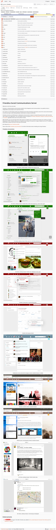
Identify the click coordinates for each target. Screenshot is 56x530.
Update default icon (21, 37)
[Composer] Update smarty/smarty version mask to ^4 (27, 67)
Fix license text (20, 83)
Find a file (11, 16)
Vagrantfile (4, 93)
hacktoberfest (12, 11)
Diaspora (42, 116)
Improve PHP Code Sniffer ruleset (24, 87)
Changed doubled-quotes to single (24, 27)
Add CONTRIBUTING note (22, 71)
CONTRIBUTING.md (6, 71)
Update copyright (21, 81)
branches (21, 13)
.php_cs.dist (4, 61)
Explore (6, 1)
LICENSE (4, 83)
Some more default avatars (22, 33)
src (3, 41)
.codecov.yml (5, 49)
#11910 (26, 41)
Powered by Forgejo (4, 529)
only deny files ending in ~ (22, 59)
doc (3, 31)
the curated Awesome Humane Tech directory (39, 519)
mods (3, 37)
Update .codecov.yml (21, 49)
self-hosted (25, 11)
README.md (4, 85)
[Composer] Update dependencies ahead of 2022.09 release (28, 69)
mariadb (17, 11)
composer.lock (5, 69)
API (54, 529)
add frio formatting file (22, 51)
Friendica (33, 116)
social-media (29, 11)
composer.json (5, 67)
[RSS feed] (35, 4)
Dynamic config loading (22, 29)
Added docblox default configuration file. (25, 77)
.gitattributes (5, 53)
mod (3, 35)
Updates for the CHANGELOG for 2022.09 (23, 19)
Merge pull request (21, 41)
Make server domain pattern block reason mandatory (27, 45)
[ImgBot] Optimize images (22, 39)
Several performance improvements (24, 91)
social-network (35, 11)
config (3, 29)
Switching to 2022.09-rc (22, 63)
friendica (4, 4)
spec (3, 39)
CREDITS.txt (4, 73)
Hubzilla (5, 117)
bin (3, 27)
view (3, 47)
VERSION (4, 95)
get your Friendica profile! (14, 124)
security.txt (4, 89)
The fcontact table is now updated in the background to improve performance (32, 31)
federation (3, 11)
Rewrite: (19, 55)
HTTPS (32, 16)
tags (35, 13)
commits (7, 13)
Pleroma (51, 116)
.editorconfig (4, 51)
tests (3, 45)
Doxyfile (4, 79)
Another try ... (20, 61)
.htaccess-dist (5, 59)
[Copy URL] (52, 16)
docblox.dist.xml (5, 77)
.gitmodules (4, 57)
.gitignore (4, 55)
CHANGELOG (5, 65)
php (21, 11)
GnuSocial (47, 116)
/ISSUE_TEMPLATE (7, 21)
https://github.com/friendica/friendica (9, 6)
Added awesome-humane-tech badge (24, 85)
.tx (3, 23)
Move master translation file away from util (25, 23)
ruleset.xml (4, 87)
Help (10, 1)
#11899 (26, 47)
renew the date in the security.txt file (24, 89)
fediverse (7, 11)
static (3, 43)
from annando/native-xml (32, 47)
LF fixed (19, 53)
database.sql (4, 75)
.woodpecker (5, 25)
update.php (4, 91)
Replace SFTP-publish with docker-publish (25, 25)
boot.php (4, 63)
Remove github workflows (22, 21)
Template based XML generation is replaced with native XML (28, 35)
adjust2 (19, 57)
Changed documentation (22, 43)
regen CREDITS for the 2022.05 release (24, 73)
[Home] (2, 1)
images (4, 33)
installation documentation (15, 126)
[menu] (54, 16)
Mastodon (38, 116)
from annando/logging (31, 41)
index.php (4, 81)
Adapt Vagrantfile (21, 93)
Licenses (51, 529)
